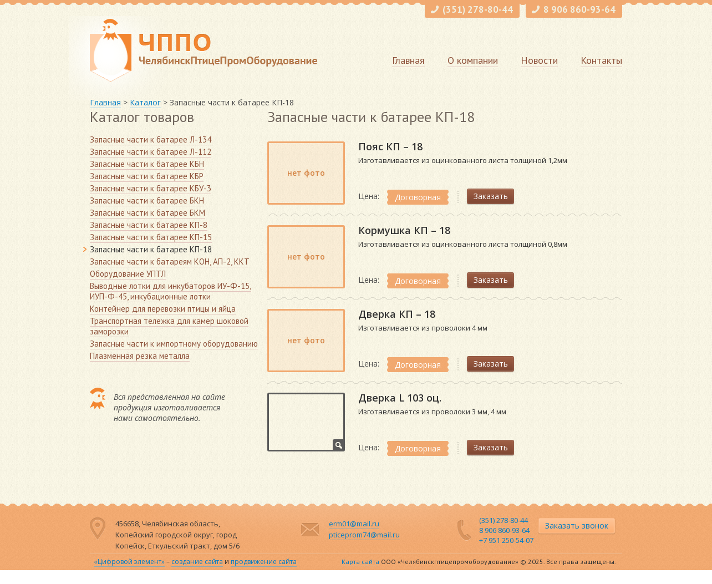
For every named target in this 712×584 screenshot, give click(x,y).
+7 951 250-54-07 (506, 540)
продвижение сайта (264, 561)
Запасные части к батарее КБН (147, 164)
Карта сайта (360, 561)
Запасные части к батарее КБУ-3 (150, 188)
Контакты (601, 60)
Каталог (145, 102)
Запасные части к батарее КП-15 (151, 237)
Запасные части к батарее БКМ (147, 212)
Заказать (491, 196)
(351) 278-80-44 (478, 9)
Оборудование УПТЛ (128, 273)
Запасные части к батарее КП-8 (148, 225)
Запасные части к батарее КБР (147, 176)
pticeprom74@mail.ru (364, 535)
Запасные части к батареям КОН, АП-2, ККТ (170, 261)
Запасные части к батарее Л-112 (150, 151)
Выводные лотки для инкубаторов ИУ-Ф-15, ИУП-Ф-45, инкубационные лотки (170, 291)
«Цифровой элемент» (129, 561)
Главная (408, 60)
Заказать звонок (576, 525)
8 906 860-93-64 (579, 9)
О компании (472, 60)
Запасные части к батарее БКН (147, 200)
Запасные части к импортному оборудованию (174, 343)
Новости (539, 60)
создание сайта (197, 561)
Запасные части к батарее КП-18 (151, 249)
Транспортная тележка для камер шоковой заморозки (169, 326)
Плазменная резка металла (140, 356)
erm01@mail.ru (354, 524)
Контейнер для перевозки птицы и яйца (163, 308)
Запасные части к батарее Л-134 (150, 139)
